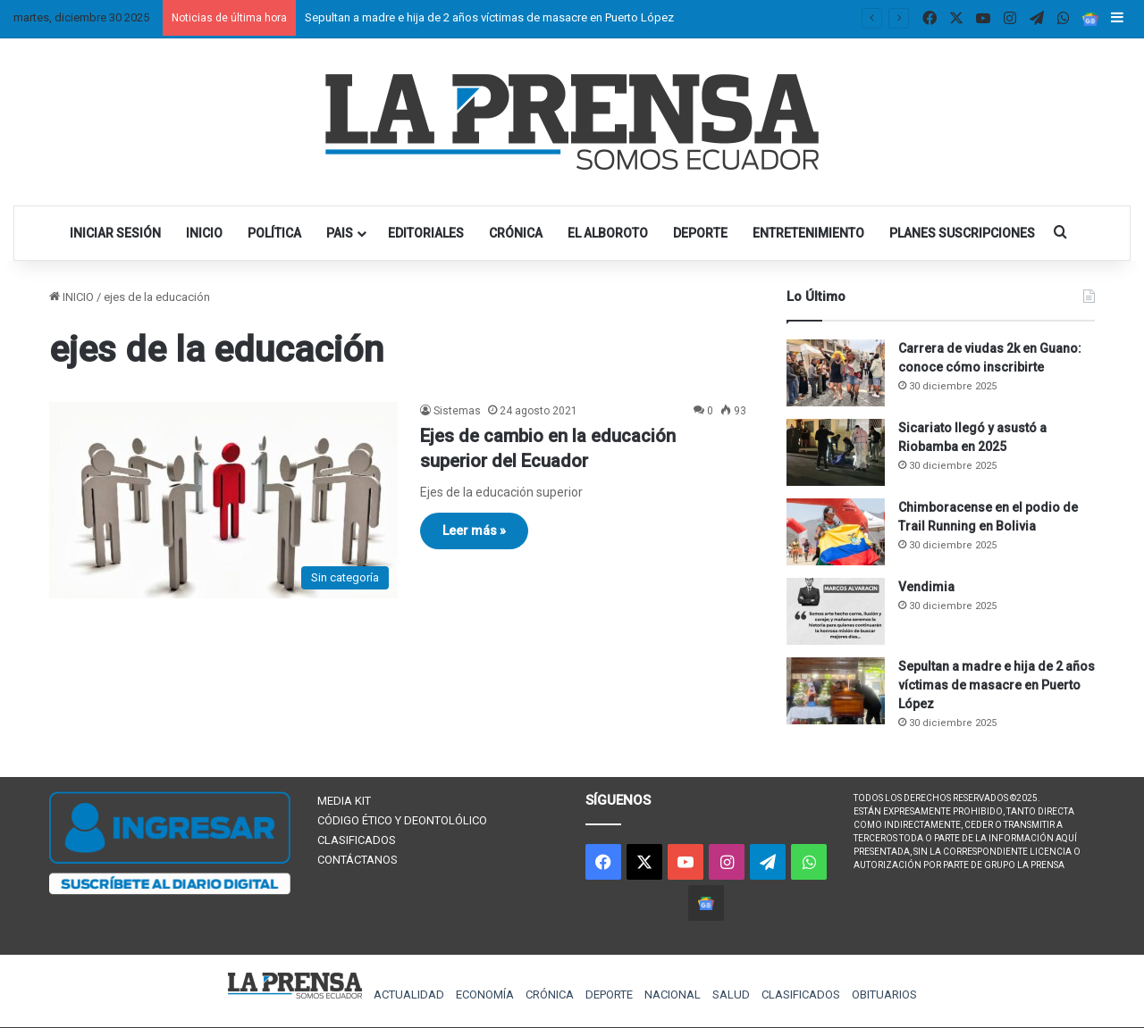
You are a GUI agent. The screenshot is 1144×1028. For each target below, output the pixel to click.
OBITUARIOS (884, 994)
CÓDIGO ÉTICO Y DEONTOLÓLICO (402, 820)
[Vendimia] (835, 611)
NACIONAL (672, 994)
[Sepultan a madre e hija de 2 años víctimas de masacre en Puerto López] (835, 690)
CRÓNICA (516, 233)
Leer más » (474, 530)
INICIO (204, 233)
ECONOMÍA (485, 994)
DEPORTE (700, 233)
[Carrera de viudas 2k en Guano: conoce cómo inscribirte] (835, 372)
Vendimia (926, 587)
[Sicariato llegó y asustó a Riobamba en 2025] (835, 452)
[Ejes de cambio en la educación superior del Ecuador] (223, 500)
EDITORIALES (426, 233)
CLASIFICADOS (356, 840)
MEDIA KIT (344, 800)
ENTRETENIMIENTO (808, 233)
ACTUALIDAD (409, 994)
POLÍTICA (274, 233)
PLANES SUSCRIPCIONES (962, 233)
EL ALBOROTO (608, 233)
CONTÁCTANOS (357, 859)
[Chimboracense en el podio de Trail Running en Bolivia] (835, 531)
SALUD (731, 994)
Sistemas (457, 411)
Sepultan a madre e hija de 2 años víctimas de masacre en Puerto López (489, 17)
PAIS (339, 233)
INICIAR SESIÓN (115, 233)
